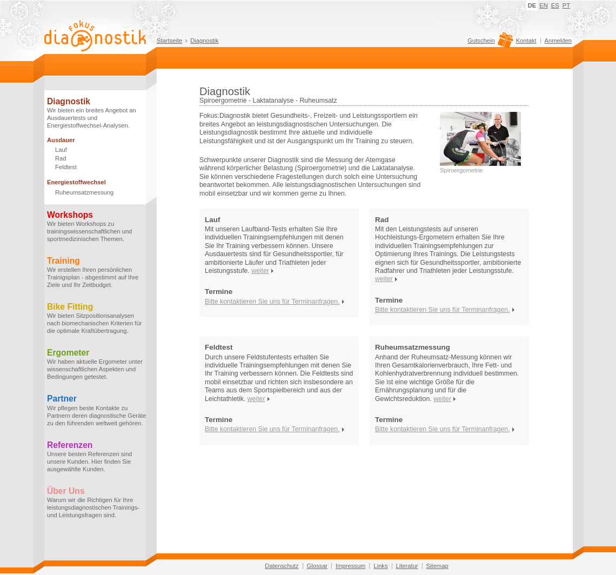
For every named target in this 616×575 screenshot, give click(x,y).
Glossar (317, 566)
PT (566, 5)
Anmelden (558, 40)
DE (532, 5)
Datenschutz (281, 566)
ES (555, 5)
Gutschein (488, 43)
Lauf (61, 149)
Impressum (350, 566)
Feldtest (66, 167)
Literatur (407, 566)
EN (543, 5)
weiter (260, 271)
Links (380, 566)
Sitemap (437, 566)
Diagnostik (204, 40)
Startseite (169, 40)
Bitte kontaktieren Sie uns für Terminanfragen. (272, 301)
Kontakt (526, 40)
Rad (60, 158)
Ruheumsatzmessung (84, 192)
